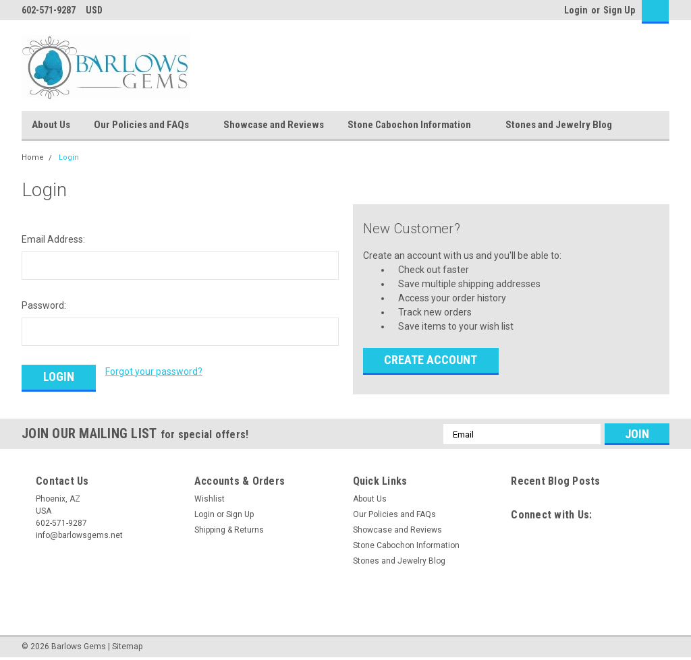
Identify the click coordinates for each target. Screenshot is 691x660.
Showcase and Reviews (273, 125)
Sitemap (127, 646)
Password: (44, 305)
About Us (51, 125)
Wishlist (209, 499)
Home (33, 157)
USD (99, 10)
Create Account (430, 360)
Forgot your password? (153, 371)
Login (576, 10)
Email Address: (53, 239)
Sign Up (619, 10)
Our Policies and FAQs (147, 125)
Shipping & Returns (229, 530)
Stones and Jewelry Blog (558, 125)
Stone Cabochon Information (415, 125)
